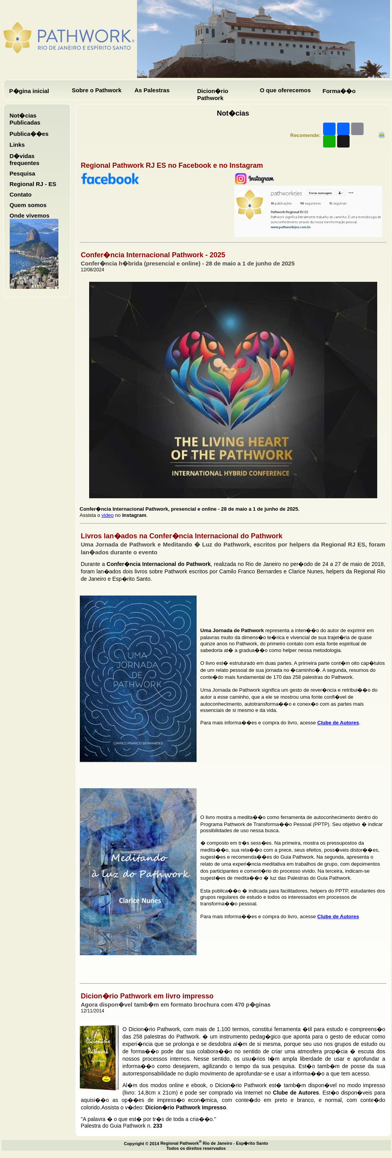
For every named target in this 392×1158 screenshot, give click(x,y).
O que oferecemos (285, 90)
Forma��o (339, 91)
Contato (21, 194)
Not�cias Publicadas (25, 119)
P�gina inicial (29, 91)
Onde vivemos (30, 215)
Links (17, 144)
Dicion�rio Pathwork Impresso (185, 1107)
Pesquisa (22, 173)
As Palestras (152, 90)
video (108, 515)
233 (157, 1126)
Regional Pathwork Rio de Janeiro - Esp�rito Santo (214, 1143)
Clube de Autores (338, 723)
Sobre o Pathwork (97, 90)
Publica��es (29, 133)
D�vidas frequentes (25, 159)
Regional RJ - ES (33, 184)
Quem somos (28, 205)
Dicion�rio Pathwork (213, 94)
